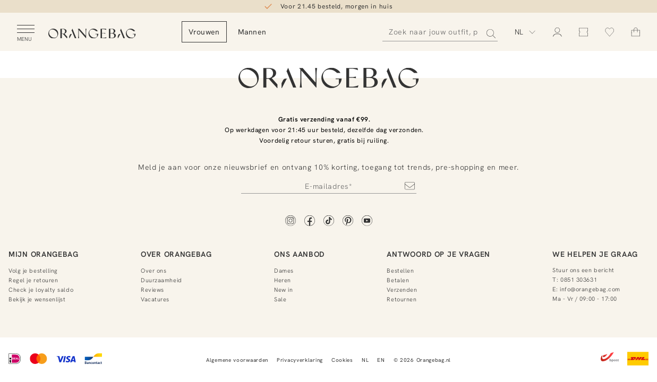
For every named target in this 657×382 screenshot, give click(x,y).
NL (365, 360)
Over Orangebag (176, 254)
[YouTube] (367, 221)
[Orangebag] (106, 34)
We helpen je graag (595, 254)
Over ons (153, 270)
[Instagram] (290, 221)
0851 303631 (578, 279)
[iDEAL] (14, 359)
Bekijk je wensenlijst (37, 299)
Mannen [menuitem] (281, 32)
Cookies (342, 360)
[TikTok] (328, 221)
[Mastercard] (38, 359)
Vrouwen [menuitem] (233, 32)
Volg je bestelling (33, 270)
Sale (280, 299)
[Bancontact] (93, 359)
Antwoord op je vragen (438, 254)
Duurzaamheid (161, 280)
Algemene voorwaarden (237, 360)
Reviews (152, 289)
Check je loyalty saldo (40, 289)
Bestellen (400, 270)
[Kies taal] (525, 32)
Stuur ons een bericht (583, 270)
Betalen (398, 280)
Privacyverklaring (300, 360)
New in (283, 289)
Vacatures (155, 299)
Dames (284, 270)
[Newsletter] (328, 186)
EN (381, 360)
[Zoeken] (440, 32)
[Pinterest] (348, 221)
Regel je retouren (33, 280)
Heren (282, 280)
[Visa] (66, 359)
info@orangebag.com (590, 289)
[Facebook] (309, 221)
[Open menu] (26, 33)
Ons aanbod (299, 254)
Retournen (401, 299)
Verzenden (402, 289)
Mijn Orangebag (43, 254)
